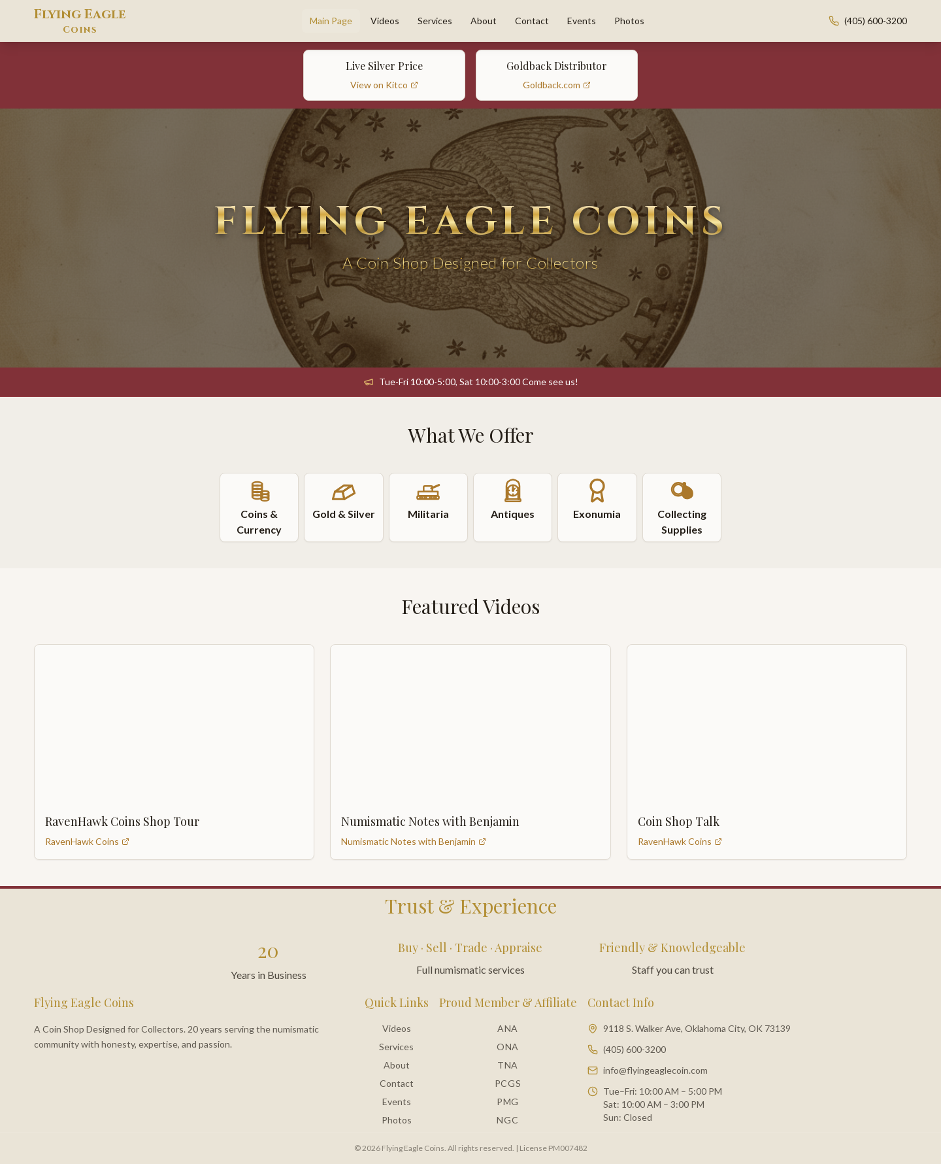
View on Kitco (384, 84)
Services (435, 20)
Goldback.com (557, 84)
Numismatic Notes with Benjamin (413, 841)
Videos (385, 20)
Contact (532, 20)
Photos (629, 20)
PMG (508, 1101)
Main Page (331, 20)
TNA (507, 1064)
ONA (508, 1046)
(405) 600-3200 (875, 20)
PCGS (508, 1083)
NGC (507, 1119)
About (483, 20)
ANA (507, 1028)
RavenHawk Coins (87, 841)
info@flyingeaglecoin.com (655, 1070)
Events (581, 20)
